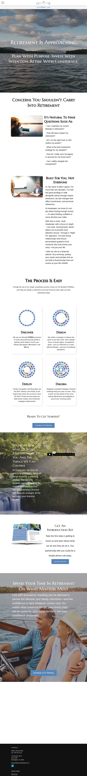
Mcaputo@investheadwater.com (20, 763)
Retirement (14, 774)
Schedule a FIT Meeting (43, 673)
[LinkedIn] (12, 766)
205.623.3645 (19, 751)
